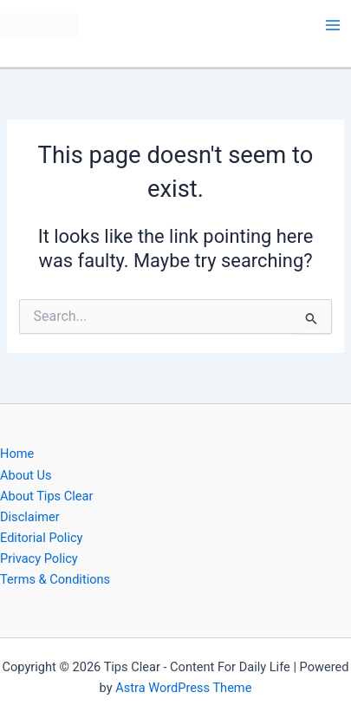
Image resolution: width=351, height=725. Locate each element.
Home (17, 453)
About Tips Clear (46, 496)
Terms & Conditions (55, 579)
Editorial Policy (41, 537)
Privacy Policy (39, 558)
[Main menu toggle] (333, 25)
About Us (25, 475)
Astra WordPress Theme (183, 688)
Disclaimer (30, 517)
